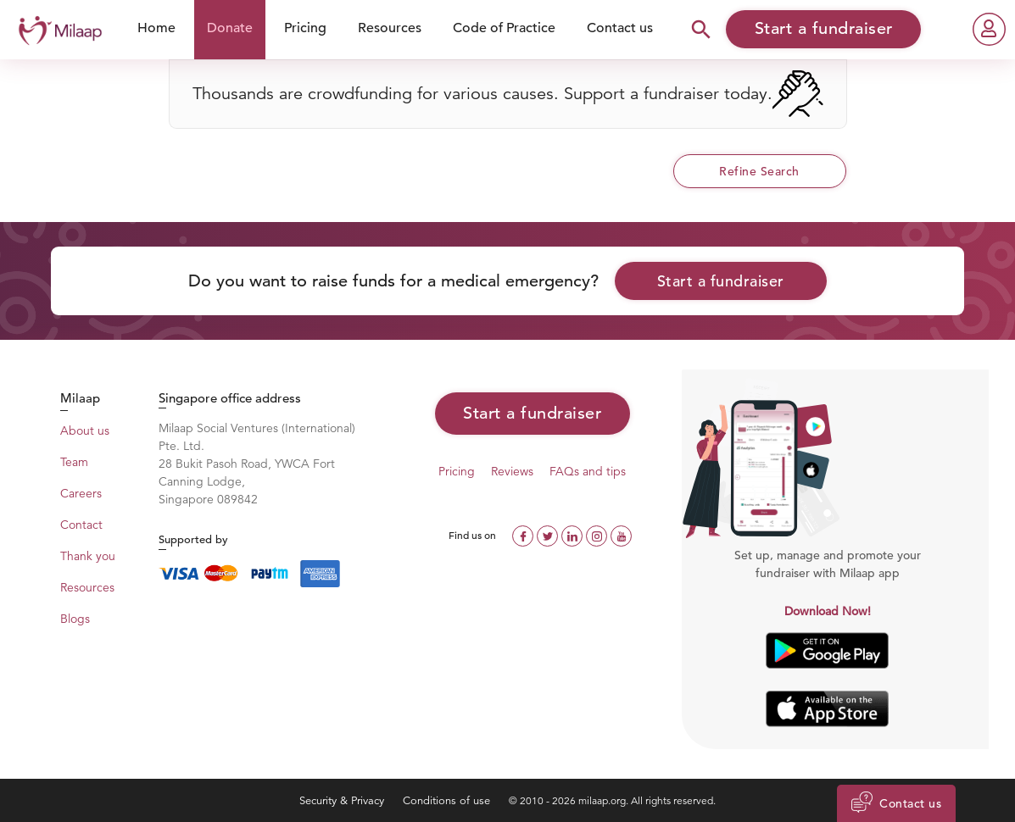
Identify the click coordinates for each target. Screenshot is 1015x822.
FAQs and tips (587, 471)
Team (74, 461)
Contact (81, 524)
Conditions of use (448, 800)
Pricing (305, 27)
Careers (81, 493)
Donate (230, 27)
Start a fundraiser (720, 281)
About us (84, 430)
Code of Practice (504, 27)
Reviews (512, 471)
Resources (389, 27)
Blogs (75, 618)
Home (156, 27)
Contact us (620, 27)
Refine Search (759, 171)
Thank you (87, 556)
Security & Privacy (343, 800)
